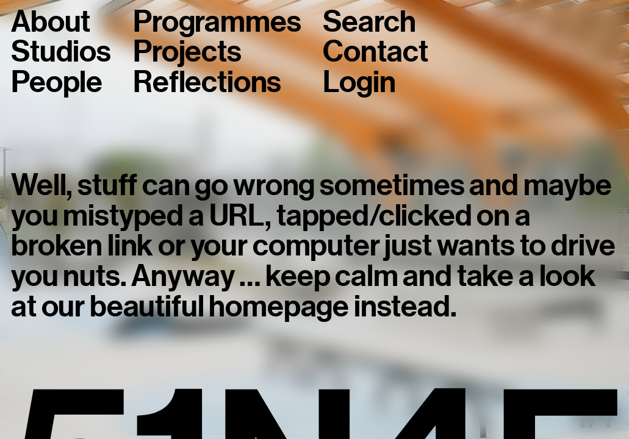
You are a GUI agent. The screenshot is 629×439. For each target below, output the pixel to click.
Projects (187, 52)
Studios (61, 52)
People (56, 82)
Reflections (207, 82)
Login (359, 82)
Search (369, 22)
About (50, 22)
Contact (375, 52)
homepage (279, 306)
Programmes (217, 22)
